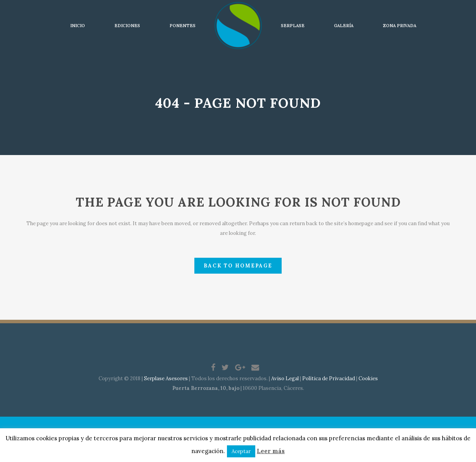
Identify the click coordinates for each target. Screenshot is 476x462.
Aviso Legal (285, 378)
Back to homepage (238, 265)
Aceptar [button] (241, 451)
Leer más (271, 451)
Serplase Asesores (166, 378)
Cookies (368, 378)
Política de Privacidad (328, 378)
